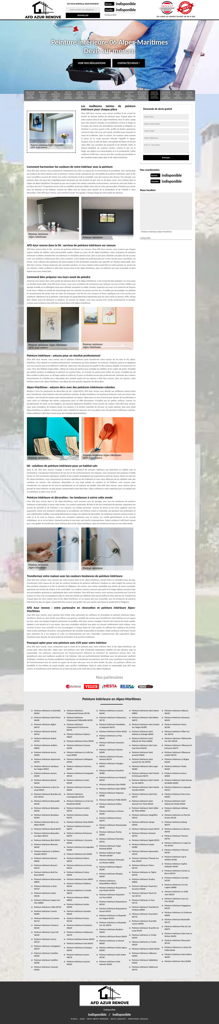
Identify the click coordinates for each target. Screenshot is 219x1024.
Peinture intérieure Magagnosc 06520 (178, 907)
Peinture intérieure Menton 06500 (111, 751)
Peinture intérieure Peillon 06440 (110, 805)
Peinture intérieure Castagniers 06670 (47, 947)
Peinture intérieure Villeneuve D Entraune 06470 (178, 746)
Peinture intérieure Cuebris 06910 (78, 809)
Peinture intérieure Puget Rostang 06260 (110, 847)
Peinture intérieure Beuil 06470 (47, 829)
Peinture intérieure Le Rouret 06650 (111, 942)
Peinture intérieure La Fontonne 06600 (178, 913)
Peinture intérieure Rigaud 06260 (110, 868)
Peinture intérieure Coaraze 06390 (78, 746)
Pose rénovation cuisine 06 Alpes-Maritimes (55, 96)
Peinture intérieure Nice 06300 (178, 961)
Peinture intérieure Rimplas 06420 (111, 875)
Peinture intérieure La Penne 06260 (111, 812)
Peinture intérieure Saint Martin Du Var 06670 (145, 781)
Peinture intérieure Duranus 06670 (78, 827)
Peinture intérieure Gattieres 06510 (79, 884)
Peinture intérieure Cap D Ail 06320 (46, 933)
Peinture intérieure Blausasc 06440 (46, 845)
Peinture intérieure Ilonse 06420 (80, 939)
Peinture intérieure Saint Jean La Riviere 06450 (178, 934)
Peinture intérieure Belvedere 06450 (46, 809)
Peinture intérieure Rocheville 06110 (177, 921)
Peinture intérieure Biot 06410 (47, 840)
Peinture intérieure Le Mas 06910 (110, 737)
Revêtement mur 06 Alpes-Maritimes (116, 95)
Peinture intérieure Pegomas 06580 (111, 794)
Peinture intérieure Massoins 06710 (111, 744)
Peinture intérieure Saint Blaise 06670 (145, 719)
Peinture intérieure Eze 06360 (79, 854)
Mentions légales (138, 1019)
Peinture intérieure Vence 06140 (175, 725)
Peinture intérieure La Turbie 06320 (144, 943)
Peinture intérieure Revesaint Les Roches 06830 (111, 861)
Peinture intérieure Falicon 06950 (78, 859)
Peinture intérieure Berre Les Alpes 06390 (46, 823)
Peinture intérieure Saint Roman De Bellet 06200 (178, 781)
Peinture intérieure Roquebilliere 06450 (107, 882)
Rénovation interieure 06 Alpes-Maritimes (30, 95)
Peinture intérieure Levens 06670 (78, 956)
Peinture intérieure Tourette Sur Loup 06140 (145, 929)
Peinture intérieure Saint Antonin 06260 (109, 963)
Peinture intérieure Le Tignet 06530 (144, 873)
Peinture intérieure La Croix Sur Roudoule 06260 (80, 802)
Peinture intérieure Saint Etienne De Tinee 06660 (142, 739)
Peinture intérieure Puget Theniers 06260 (110, 854)
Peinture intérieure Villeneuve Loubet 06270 (177, 753)
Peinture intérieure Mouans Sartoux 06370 (111, 758)
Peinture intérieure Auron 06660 (175, 774)
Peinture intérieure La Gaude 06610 (79, 891)
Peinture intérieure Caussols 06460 (46, 968)
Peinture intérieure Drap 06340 (80, 822)
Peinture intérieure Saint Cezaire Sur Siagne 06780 (146, 725)
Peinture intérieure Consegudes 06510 (80, 774)
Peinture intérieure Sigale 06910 (145, 840)
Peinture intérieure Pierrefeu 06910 (111, 840)
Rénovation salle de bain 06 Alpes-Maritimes (42, 96)
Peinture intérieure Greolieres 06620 (79, 926)
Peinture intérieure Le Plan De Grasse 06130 (177, 816)
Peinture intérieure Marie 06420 (113, 731)
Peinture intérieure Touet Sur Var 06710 (144, 894)
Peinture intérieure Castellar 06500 (46, 954)
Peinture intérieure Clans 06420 (80, 741)
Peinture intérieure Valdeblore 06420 (145, 961)
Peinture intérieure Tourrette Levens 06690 (144, 922)
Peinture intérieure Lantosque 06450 (79, 949)
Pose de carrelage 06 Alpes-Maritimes (68, 95)
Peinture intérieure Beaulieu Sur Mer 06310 (47, 795)
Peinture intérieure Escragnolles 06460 (80, 848)
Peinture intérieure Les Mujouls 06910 (112, 778)
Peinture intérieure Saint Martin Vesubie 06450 (145, 788)
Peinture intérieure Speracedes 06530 (145, 852)
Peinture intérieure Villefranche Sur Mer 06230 (178, 739)
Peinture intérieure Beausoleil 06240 (46, 802)
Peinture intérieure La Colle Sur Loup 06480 (80, 753)
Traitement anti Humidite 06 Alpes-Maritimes (129, 96)
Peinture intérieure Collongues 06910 (80, 760)
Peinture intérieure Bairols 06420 (45, 781)
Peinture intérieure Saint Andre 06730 (112, 956)
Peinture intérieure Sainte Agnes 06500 (113, 949)
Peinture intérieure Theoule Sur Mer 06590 (145, 859)
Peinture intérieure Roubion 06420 (111, 930)
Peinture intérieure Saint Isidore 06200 (178, 955)
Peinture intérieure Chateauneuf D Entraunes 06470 (77, 727)
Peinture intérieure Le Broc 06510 (45, 887)
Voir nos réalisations (92, 63)
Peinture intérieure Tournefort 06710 (145, 915)
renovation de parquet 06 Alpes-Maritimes (142, 95)
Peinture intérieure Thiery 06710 (143, 866)
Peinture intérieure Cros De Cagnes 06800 (176, 886)
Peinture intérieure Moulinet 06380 (111, 772)
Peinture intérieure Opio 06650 (112, 788)
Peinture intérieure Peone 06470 (110, 819)
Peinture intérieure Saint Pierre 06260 (47, 719)
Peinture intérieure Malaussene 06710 (112, 719)
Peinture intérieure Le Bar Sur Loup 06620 (46, 788)
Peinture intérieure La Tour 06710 (143, 901)
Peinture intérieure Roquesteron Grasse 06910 (113, 910)
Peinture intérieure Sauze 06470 (145, 829)
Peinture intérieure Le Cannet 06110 (46, 919)
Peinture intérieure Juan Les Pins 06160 (176, 900)
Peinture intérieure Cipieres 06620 (78, 735)
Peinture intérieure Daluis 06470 (77, 816)
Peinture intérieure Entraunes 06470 (79, 834)
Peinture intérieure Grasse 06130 (78, 919)
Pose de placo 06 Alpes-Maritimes (189, 95)
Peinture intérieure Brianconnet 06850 (47, 880)
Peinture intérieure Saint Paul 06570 (144, 795)
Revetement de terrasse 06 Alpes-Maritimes (92, 95)
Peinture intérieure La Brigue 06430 (177, 760)
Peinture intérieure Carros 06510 (45, 940)
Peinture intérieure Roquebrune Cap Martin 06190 (112, 889)
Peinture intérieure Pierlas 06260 (110, 833)
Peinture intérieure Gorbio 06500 (78, 905)
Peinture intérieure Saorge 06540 (143, 823)
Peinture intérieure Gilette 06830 (78, 898)
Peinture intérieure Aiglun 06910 (45, 725)
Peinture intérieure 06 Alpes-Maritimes (154, 95)
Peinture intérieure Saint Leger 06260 (145, 767)
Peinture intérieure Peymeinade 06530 (112, 826)
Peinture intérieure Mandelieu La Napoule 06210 (112, 725)
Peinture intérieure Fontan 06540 (78, 873)
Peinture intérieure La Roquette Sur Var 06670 (112, 924)
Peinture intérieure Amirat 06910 (45, 732)
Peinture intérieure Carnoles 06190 (177, 879)
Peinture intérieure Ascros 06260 (45, 753)
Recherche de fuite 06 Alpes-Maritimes (166, 95)
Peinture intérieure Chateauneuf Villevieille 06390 (80, 719)
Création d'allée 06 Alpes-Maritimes (104, 95)
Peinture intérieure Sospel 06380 (143, 845)
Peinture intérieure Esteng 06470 (176, 823)
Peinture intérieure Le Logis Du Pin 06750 (178, 844)
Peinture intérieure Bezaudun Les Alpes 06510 (46, 834)
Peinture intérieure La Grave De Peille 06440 (178, 948)
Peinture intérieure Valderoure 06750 (145, 968)
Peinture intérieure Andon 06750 (45, 739)
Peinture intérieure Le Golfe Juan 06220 (176, 893)
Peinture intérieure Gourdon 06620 (79, 912)
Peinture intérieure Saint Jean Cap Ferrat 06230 (144, 746)
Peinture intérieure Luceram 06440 (111, 712)
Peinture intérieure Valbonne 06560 (144, 954)
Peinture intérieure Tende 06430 (175, 767)
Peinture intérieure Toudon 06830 (143, 880)
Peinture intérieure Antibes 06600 (45, 746)
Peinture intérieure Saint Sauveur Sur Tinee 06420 (142, 802)
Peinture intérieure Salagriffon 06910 (145, 816)
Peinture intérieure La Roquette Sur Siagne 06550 (112, 916)
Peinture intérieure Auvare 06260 (45, 774)
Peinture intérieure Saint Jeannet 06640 (142, 753)
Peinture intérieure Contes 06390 (78, 781)
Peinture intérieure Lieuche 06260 (78, 963)
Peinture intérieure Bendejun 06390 (46, 816)
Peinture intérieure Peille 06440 (112, 800)
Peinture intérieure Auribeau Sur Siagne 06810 (46, 767)
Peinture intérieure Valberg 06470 (176, 809)
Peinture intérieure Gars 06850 (80, 879)
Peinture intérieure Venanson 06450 (177, 719)
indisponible (126, 3)
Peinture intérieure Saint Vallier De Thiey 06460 (145, 809)
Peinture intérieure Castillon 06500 (46, 961)
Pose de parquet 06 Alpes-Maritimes (178, 95)
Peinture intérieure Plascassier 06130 (177, 941)
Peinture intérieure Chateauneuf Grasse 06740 (78, 712)
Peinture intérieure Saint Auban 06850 (145, 712)
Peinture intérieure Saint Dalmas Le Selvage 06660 (143, 732)
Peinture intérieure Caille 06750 (47, 907)
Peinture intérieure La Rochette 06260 (47, 712)
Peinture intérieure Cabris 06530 (45, 894)
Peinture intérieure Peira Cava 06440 (177, 795)
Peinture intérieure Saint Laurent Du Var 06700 (142, 760)
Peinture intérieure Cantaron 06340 (46, 926)
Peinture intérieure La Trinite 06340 (144, 936)
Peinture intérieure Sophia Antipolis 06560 (176, 865)
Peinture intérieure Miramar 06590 (177, 851)
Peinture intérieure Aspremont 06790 (47, 760)
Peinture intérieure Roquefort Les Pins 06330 (112, 896)
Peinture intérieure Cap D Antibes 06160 (175, 858)
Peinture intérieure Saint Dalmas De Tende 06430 (175, 802)
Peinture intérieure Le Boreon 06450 (177, 830)
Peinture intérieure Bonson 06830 (45, 859)
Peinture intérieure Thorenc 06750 (176, 837)
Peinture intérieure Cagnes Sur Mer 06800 (47, 901)
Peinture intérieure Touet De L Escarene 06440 (145, 887)
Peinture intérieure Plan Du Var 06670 (178, 927)
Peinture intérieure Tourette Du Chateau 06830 (145, 908)
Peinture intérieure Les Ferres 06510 (79, 866)
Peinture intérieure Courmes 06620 (79, 788)
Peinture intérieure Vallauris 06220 (176, 712)
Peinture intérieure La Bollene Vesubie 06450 (46, 852)
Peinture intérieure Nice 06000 (112, 784)
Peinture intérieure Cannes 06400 (45, 912)
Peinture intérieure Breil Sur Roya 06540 (46, 873)
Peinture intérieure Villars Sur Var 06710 (177, 732)
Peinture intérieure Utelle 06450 (146, 949)
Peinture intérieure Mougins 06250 (111, 764)
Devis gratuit (118, 1019)
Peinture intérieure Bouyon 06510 (45, 866)
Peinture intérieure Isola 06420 (80, 943)
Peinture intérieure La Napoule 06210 (178, 788)
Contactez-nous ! (129, 63)
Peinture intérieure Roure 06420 (113, 936)
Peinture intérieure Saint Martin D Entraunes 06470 (145, 774)
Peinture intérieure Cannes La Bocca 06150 (177, 872)
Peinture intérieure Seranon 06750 (144, 834)
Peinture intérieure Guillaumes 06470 (80, 933)
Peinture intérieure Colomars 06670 (79, 767)
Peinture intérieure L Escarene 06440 (79, 841)
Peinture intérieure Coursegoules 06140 (75, 795)
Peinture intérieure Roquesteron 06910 (113, 903)
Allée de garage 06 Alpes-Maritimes (80, 95)
